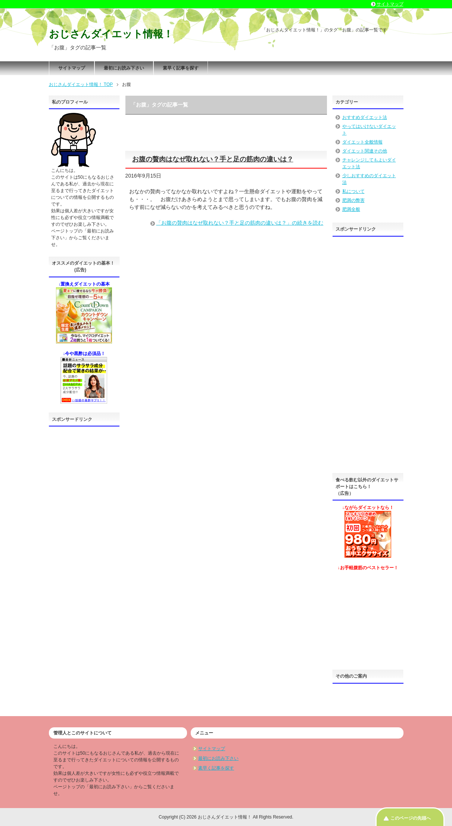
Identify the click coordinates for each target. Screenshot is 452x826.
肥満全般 (351, 209)
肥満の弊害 (353, 200)
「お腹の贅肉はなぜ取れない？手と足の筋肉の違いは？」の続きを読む (239, 223)
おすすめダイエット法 (364, 117)
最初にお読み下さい (124, 68)
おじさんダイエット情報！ (111, 34)
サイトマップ (71, 68)
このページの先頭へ (410, 818)
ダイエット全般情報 (362, 142)
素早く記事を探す (181, 68)
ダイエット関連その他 (364, 151)
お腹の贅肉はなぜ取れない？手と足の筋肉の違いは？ (212, 159)
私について (353, 191)
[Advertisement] (84, 542)
